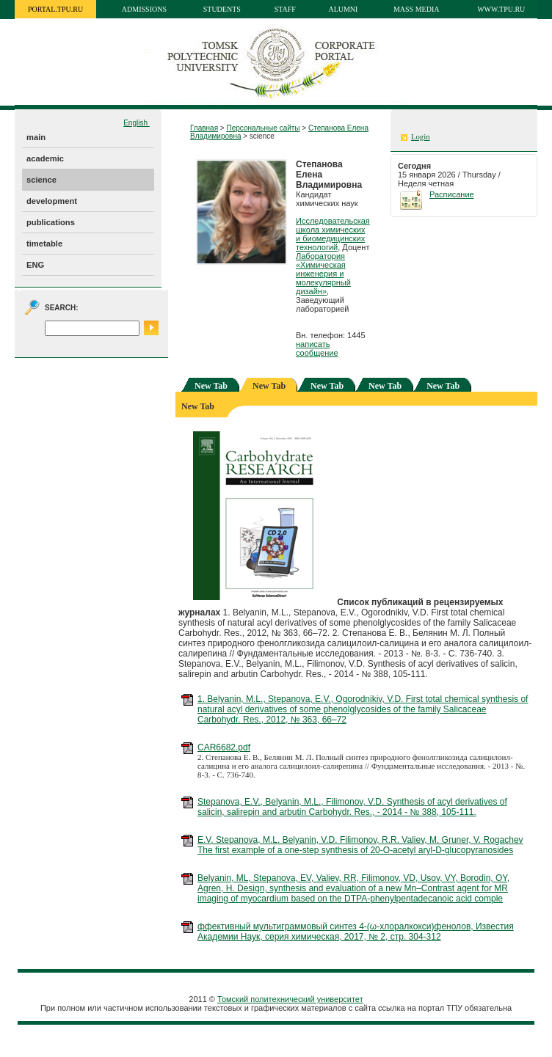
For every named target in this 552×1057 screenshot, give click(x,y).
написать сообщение (317, 348)
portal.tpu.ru (55, 9)
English (136, 123)
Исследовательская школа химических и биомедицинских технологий (333, 234)
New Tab (211, 386)
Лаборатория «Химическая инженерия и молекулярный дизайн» (323, 274)
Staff (285, 9)
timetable (44, 243)
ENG (35, 264)
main (36, 137)
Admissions (144, 9)
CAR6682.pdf (223, 747)
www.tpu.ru (501, 9)
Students (222, 9)
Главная (204, 128)
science (41, 179)
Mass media (416, 9)
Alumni (342, 9)
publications (50, 222)
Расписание (451, 194)
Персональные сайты (262, 128)
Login (420, 137)
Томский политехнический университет (290, 999)
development (51, 201)
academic (45, 158)
